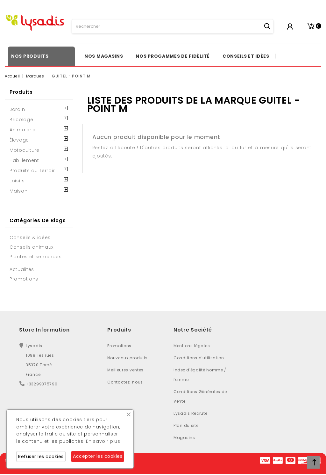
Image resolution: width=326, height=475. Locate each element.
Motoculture (24, 150)
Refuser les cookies (41, 456)
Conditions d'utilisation (199, 358)
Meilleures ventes (125, 370)
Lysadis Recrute (191, 413)
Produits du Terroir (32, 170)
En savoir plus (103, 441)
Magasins (184, 437)
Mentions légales (192, 345)
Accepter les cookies (97, 456)
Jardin (17, 109)
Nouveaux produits (127, 358)
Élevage (19, 140)
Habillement (24, 160)
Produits (21, 92)
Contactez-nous (125, 382)
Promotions (119, 345)
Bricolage (21, 119)
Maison (18, 191)
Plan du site (186, 425)
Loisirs (17, 181)
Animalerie (23, 130)
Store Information (44, 329)
